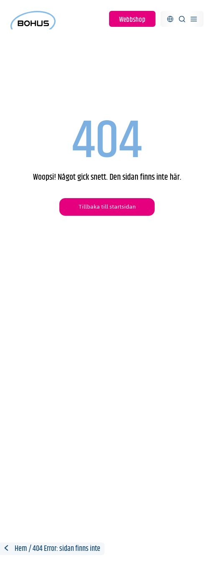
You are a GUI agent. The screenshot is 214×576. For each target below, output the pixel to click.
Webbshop (132, 19)
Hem (21, 549)
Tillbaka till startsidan (107, 206)
